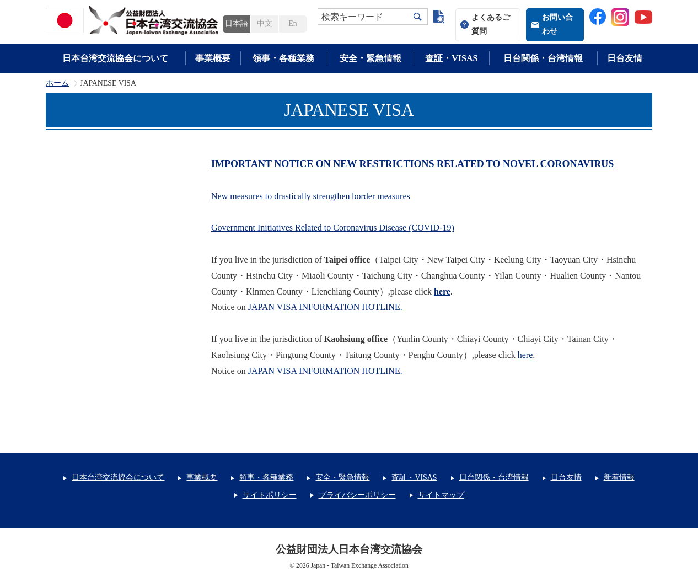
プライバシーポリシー (357, 495)
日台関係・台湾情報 (543, 58)
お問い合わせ (557, 24)
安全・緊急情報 (370, 58)
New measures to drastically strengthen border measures (310, 196)
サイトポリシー (270, 495)
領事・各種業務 (283, 58)
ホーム (57, 83)
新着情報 (619, 477)
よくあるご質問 (490, 24)
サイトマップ (441, 495)
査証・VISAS (451, 58)
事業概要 (212, 58)
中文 (264, 23)
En (292, 23)
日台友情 (624, 58)
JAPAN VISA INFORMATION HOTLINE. (325, 371)
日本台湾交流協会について (115, 58)
